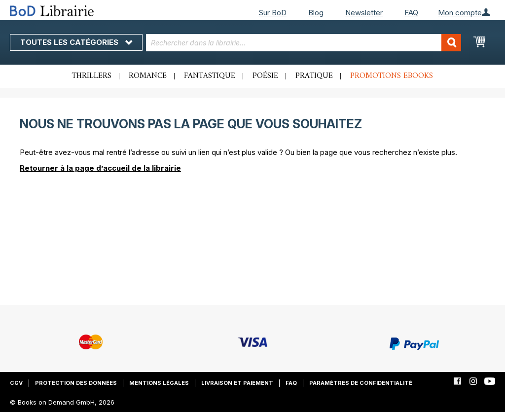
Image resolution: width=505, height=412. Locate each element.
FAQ (411, 12)
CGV (16, 382)
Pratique (314, 76)
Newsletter (364, 12)
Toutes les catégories (76, 42)
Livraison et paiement (237, 382)
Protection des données (76, 382)
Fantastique (209, 76)
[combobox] (304, 42)
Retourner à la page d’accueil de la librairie (100, 168)
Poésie (265, 76)
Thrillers (91, 76)
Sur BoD (272, 12)
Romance (148, 76)
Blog (316, 12)
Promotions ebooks (391, 76)
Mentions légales (159, 382)
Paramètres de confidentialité (360, 382)
